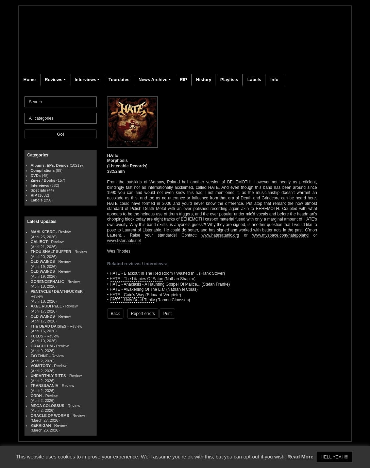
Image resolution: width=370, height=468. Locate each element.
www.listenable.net (124, 240)
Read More (300, 456)
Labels (254, 79)
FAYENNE (39, 356)
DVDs (36, 175)
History (203, 79)
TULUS (37, 336)
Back (115, 313)
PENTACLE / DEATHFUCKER (57, 291)
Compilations (43, 170)
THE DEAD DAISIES (48, 326)
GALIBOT (39, 242)
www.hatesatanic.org (220, 235)
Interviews (85, 79)
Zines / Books (43, 180)
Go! (60, 134)
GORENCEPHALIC (47, 282)
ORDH (36, 396)
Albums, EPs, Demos (50, 165)
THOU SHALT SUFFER (51, 252)
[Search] (60, 101)
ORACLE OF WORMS (50, 415)
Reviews (54, 79)
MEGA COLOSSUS (47, 406)
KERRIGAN (41, 425)
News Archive (152, 79)
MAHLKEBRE (43, 232)
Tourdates (119, 79)
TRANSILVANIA (44, 385)
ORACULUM (42, 346)
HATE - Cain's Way (127, 294)
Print (167, 313)
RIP (183, 79)
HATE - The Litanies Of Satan (137, 278)
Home (29, 79)
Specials (38, 190)
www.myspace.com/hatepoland (280, 235)
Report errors (143, 313)
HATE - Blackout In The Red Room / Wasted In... (154, 273)
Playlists (229, 79)
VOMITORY (41, 366)
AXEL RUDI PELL (46, 306)
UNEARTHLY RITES (48, 376)
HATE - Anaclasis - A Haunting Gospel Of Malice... (155, 284)
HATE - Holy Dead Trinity (132, 300)
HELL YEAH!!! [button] (335, 456)
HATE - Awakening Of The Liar (137, 289)
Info (274, 79)
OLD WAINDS (43, 261)
